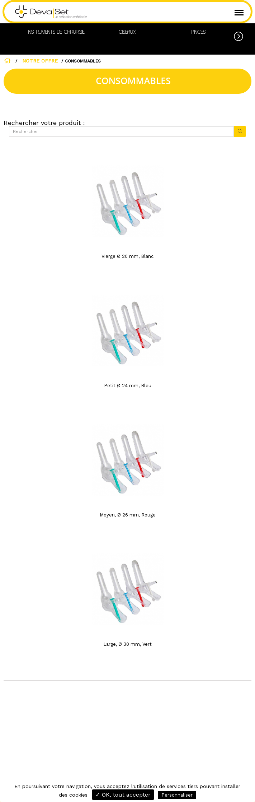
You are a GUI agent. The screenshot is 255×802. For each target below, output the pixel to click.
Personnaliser (177, 795)
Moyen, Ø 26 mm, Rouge (128, 515)
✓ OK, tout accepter (123, 794)
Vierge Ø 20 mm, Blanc (127, 256)
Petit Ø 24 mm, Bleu (127, 385)
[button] (244, 35)
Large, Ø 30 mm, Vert (127, 644)
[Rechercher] (121, 131)
